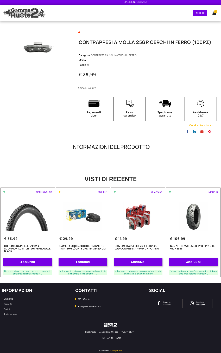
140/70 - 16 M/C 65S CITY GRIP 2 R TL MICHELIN (192, 247)
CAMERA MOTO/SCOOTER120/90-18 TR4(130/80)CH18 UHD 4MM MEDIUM (82, 247)
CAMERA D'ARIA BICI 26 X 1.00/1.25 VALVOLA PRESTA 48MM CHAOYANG (137, 247)
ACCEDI (200, 13)
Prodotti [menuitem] (6, 309)
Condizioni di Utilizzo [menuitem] (108, 331)
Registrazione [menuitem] (9, 314)
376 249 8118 (84, 299)
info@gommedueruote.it (89, 306)
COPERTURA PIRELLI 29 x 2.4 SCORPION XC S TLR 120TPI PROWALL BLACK (27, 249)
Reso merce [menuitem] (90, 331)
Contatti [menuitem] (7, 304)
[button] (36, 44)
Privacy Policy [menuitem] (127, 331)
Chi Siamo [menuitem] (7, 298)
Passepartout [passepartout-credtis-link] (116, 350)
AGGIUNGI (27, 262)
